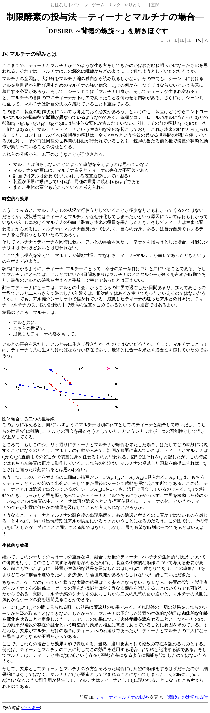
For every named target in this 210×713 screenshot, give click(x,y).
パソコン (80, 4)
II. (182, 40)
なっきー (31, 707)
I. (175, 40)
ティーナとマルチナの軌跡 (122, 697)
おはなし (59, 4)
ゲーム (98, 4)
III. (190, 40)
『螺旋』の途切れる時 (186, 697)
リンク (114, 4)
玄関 (155, 4)
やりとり (132, 4)
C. (163, 40)
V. (206, 40)
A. (169, 40)
